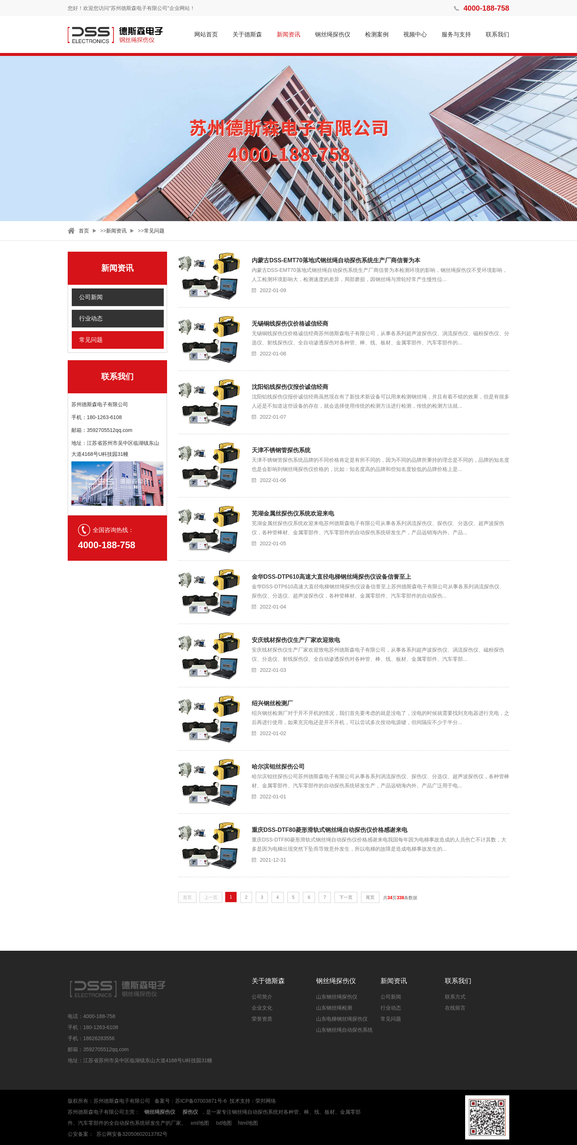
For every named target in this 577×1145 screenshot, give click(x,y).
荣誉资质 (262, 1019)
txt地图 (224, 1123)
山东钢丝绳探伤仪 (336, 997)
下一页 (346, 897)
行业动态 (91, 318)
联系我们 (497, 34)
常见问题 (154, 231)
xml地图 (200, 1123)
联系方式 (455, 997)
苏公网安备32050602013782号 (131, 1134)
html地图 (248, 1123)
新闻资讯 (288, 34)
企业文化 (262, 1008)
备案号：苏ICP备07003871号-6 (191, 1101)
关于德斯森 (247, 34)
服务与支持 (456, 34)
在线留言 (455, 1008)
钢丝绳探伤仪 (332, 34)
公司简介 (262, 997)
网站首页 (206, 34)
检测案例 (377, 34)
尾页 (370, 897)
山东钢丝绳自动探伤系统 (344, 1030)
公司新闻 (91, 297)
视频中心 (415, 34)
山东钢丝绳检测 (334, 1008)
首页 (84, 231)
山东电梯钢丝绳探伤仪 (342, 1019)
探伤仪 (190, 1112)
